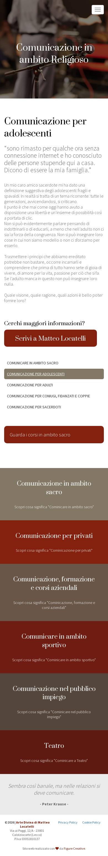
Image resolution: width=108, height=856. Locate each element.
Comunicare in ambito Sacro (32, 362)
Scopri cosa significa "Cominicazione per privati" (54, 540)
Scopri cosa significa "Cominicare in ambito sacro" (54, 492)
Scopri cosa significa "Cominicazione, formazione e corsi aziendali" (54, 590)
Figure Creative (74, 848)
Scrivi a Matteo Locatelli (50, 338)
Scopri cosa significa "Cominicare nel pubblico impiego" (54, 700)
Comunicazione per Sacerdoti (34, 406)
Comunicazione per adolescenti (36, 373)
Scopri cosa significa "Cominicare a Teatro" (54, 750)
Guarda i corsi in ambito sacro (40, 434)
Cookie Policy (91, 822)
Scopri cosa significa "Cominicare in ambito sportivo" (54, 645)
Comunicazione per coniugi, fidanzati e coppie (48, 395)
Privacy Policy (68, 822)
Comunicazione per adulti (30, 384)
